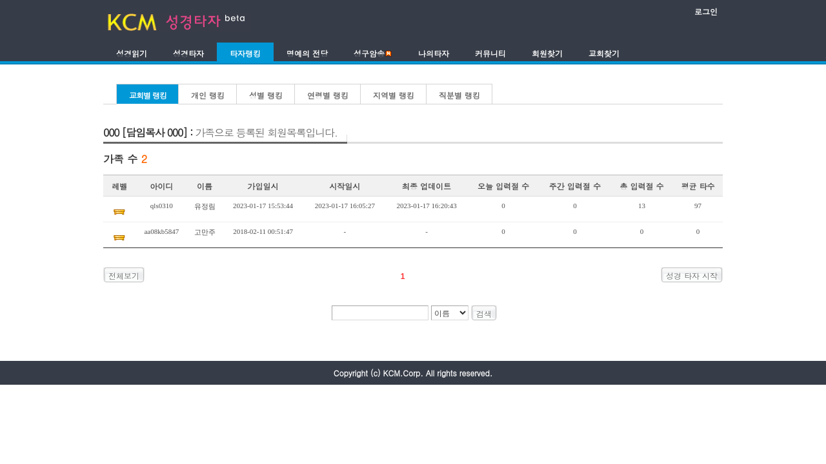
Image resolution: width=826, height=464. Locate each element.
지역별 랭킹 (393, 95)
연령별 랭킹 (327, 95)
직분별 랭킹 (459, 95)
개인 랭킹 (208, 95)
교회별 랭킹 (147, 95)
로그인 (706, 11)
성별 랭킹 (266, 95)
